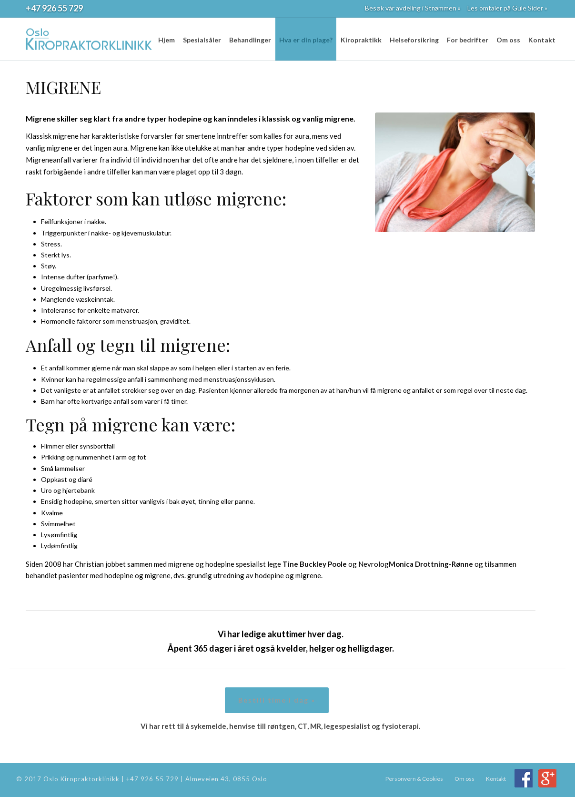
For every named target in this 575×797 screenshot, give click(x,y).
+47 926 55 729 (54, 8)
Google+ (547, 778)
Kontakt (541, 40)
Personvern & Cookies (414, 778)
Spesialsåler (202, 40)
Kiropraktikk (361, 40)
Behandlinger (250, 40)
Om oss (508, 40)
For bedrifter (467, 40)
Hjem (166, 40)
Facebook (523, 778)
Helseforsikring (414, 40)
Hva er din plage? (306, 40)
